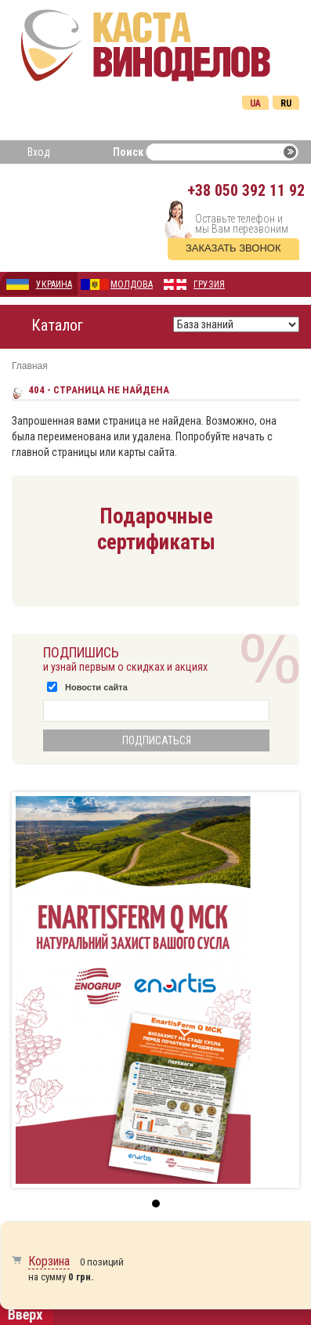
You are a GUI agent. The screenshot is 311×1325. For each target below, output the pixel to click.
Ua (255, 103)
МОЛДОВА (131, 284)
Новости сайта (96, 687)
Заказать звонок (233, 248)
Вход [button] (38, 152)
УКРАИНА (54, 284)
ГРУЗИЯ (209, 284)
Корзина (49, 1261)
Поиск (128, 152)
